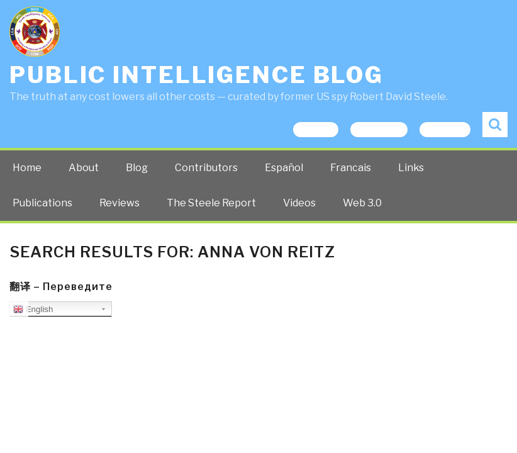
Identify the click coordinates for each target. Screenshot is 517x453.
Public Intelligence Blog (196, 75)
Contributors (206, 168)
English (33, 310)
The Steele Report (211, 203)
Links (411, 168)
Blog (137, 168)
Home (27, 168)
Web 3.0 (362, 203)
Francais (350, 168)
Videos (299, 203)
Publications (42, 203)
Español (284, 168)
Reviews (119, 203)
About (84, 168)
